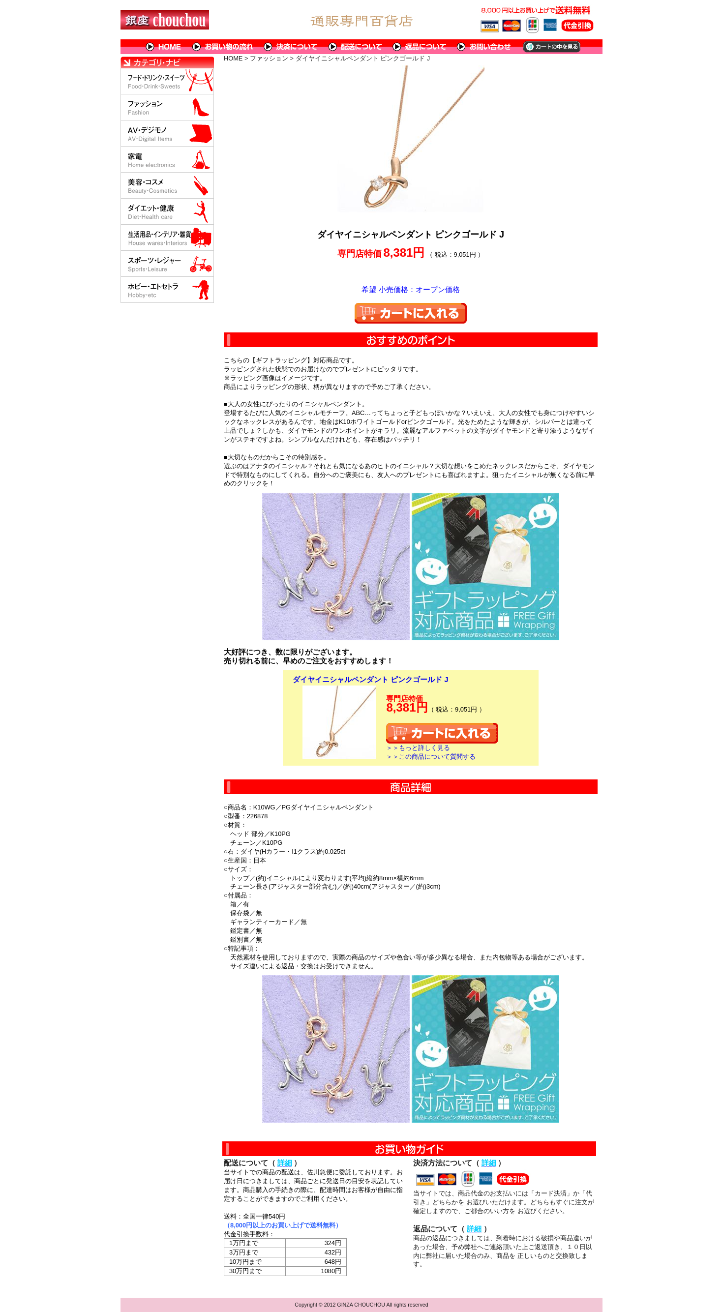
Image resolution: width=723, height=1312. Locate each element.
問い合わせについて (484, 46)
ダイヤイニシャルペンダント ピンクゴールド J (371, 679)
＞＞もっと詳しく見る (418, 747)
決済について (291, 46)
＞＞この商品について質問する (431, 756)
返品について (420, 46)
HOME (164, 46)
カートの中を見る (551, 46)
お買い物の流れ (223, 46)
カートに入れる (411, 313)
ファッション (269, 58)
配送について (355, 46)
